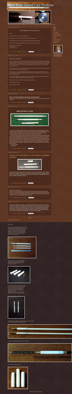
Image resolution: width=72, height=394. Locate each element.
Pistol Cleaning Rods (56, 35)
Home (29, 217)
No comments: (24, 51)
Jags (54, 30)
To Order (54, 38)
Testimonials (55, 42)
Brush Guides (55, 32)
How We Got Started (56, 39)
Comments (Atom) (16, 219)
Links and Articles (56, 41)
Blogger (41, 391)
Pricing (54, 36)
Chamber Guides (56, 33)
